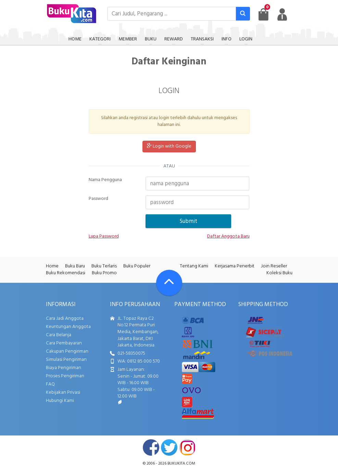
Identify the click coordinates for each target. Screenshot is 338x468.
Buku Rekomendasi (65, 273)
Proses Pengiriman (65, 376)
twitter (169, 447)
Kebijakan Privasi (63, 392)
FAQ (50, 384)
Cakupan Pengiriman (67, 351)
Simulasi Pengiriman (66, 360)
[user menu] (282, 14)
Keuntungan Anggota (68, 327)
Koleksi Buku (279, 273)
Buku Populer (136, 266)
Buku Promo (104, 273)
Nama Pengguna (105, 180)
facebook (151, 447)
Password (98, 198)
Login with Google (169, 146)
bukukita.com (181, 463)
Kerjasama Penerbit (234, 266)
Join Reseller (274, 266)
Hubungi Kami (60, 401)
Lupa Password (104, 236)
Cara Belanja (58, 335)
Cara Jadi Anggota (65, 318)
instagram (187, 447)
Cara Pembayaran (64, 343)
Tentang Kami (194, 266)
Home (52, 266)
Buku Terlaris (104, 266)
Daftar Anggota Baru (228, 236)
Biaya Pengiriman (63, 368)
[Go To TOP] (169, 283)
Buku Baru (75, 266)
